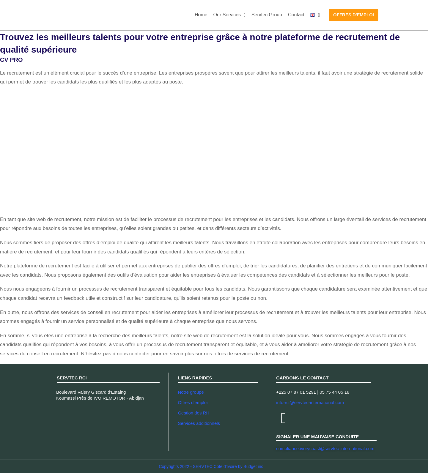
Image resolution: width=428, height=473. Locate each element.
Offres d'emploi (192, 402)
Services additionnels (199, 423)
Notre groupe (191, 392)
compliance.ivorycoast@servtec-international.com (325, 448)
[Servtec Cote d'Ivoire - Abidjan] (108, 425)
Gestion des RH (193, 412)
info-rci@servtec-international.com (310, 402)
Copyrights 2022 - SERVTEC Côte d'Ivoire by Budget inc (211, 466)
